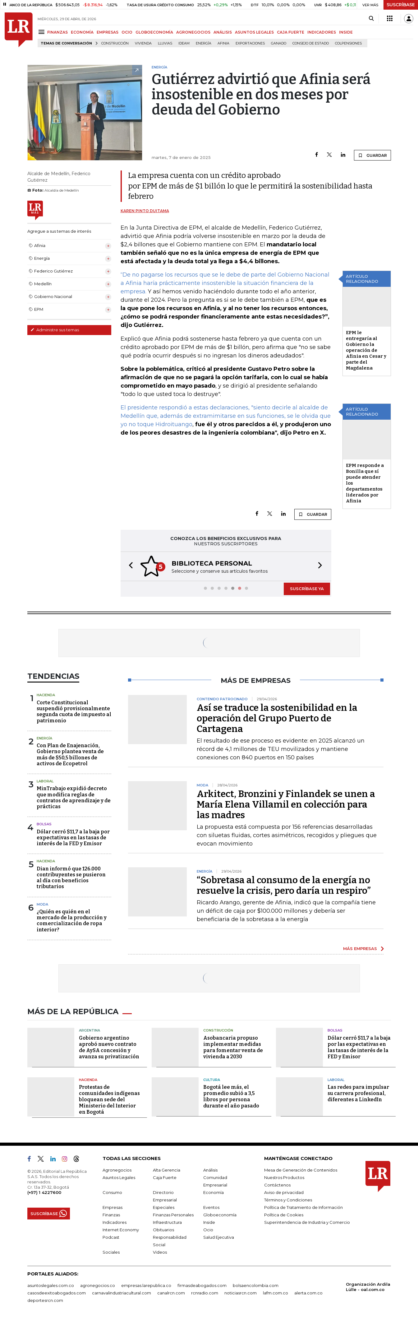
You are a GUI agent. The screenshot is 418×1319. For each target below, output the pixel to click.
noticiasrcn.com (240, 1292)
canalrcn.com (171, 1292)
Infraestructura (167, 1222)
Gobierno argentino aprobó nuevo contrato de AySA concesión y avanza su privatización (109, 1047)
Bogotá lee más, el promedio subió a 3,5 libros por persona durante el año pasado (231, 1096)
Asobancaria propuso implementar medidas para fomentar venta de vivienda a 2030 (233, 1047)
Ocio (208, 1229)
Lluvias (165, 43)
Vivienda (143, 43)
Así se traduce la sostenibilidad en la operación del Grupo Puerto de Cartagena (277, 718)
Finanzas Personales (173, 1214)
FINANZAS (57, 32)
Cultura (211, 1080)
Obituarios (163, 1229)
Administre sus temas (54, 329)
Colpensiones (348, 43)
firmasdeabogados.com (202, 1285)
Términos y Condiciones (288, 1199)
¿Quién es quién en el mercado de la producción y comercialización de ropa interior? (72, 921)
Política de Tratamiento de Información (303, 1207)
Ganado (278, 43)
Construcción (115, 43)
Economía (213, 1192)
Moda (42, 904)
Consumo (112, 1192)
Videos (160, 1252)
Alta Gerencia (166, 1170)
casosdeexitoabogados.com (56, 1292)
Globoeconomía (220, 1214)
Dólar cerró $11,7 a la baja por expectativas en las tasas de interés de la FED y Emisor (73, 837)
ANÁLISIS (223, 32)
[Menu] (42, 32)
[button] (129, 566)
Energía (203, 43)
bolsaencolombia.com (255, 1285)
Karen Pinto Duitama (145, 210)
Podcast (111, 1237)
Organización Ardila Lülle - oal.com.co (368, 1287)
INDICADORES (321, 32)
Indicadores (114, 1222)
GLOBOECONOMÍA (154, 32)
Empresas (112, 1207)
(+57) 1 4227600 (44, 1192)
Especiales (163, 1207)
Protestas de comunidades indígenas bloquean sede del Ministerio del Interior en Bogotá (109, 1099)
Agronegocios (117, 1170)
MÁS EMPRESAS (360, 948)
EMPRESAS (107, 32)
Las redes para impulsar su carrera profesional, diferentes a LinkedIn (358, 1093)
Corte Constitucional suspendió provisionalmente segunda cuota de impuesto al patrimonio (74, 712)
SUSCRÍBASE (401, 4)
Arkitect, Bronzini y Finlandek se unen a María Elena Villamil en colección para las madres (286, 804)
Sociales (111, 1252)
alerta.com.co (308, 1292)
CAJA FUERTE (290, 32)
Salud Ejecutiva (218, 1237)
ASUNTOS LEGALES (254, 32)
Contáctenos (277, 1184)
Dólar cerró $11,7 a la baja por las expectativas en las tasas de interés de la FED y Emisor (359, 1047)
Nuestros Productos (284, 1177)
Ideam (184, 43)
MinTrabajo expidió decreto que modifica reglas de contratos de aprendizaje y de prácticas (74, 797)
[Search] (371, 19)
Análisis (210, 1170)
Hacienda (46, 695)
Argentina (89, 1030)
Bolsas (44, 824)
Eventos (211, 1207)
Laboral (45, 781)
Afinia (223, 43)
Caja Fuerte (165, 1177)
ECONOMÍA (82, 32)
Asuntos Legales (119, 1177)
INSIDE (346, 32)
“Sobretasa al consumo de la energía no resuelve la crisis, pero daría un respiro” (284, 885)
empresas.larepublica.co (146, 1285)
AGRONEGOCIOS (193, 32)
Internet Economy (121, 1229)
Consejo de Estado (310, 43)
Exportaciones (250, 43)
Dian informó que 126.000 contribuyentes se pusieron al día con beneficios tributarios (71, 878)
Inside (209, 1222)
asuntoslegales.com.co (50, 1285)
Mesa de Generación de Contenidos (300, 1170)
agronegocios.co (97, 1285)
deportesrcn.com (45, 1300)
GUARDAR (372, 155)
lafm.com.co (275, 1292)
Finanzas (111, 1214)
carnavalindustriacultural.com (121, 1292)
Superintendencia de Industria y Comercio (307, 1222)
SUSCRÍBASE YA (307, 588)
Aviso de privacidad (284, 1192)
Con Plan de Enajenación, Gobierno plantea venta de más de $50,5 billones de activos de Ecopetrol (70, 755)
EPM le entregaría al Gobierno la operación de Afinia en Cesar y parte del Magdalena (366, 350)
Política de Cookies (283, 1214)
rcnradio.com (204, 1292)
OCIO (127, 32)
